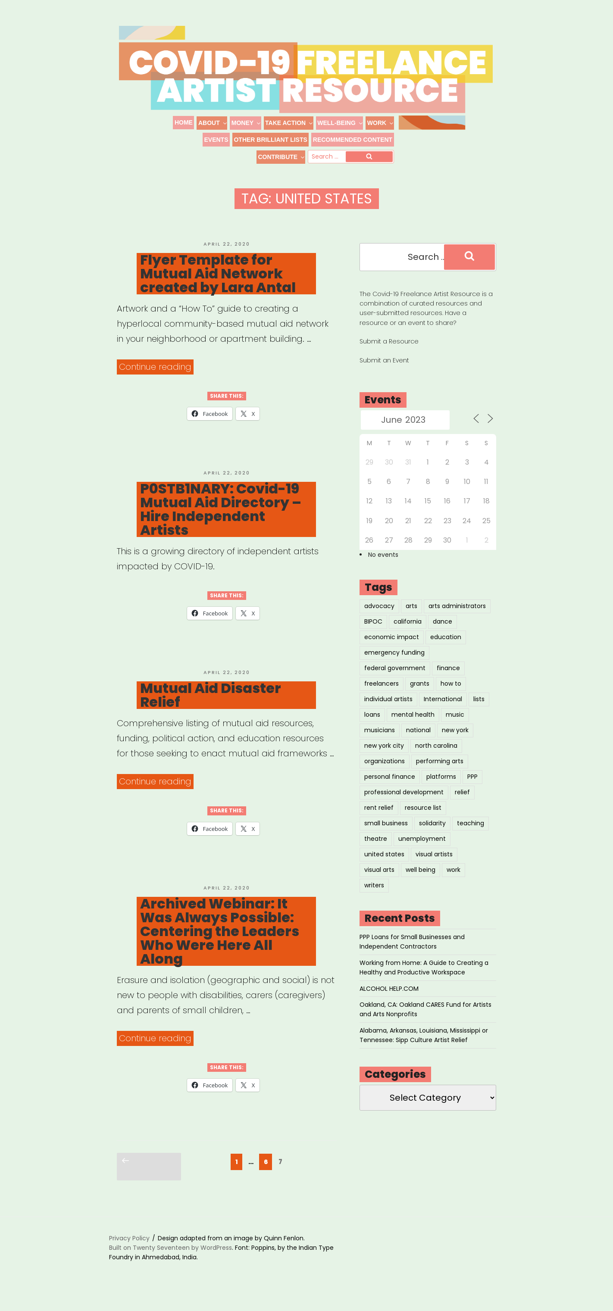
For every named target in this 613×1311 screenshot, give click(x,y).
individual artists (388, 711)
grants (419, 695)
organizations (384, 773)
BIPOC (373, 633)
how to (451, 695)
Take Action (289, 122)
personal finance (389, 788)
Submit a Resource (389, 353)
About (212, 122)
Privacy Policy (129, 1250)
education (445, 649)
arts (411, 618)
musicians (379, 742)
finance (448, 680)
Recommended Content (352, 139)
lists (479, 711)
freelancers (381, 695)
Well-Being (340, 122)
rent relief (379, 819)
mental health (413, 726)
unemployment (422, 850)
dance (442, 633)
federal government (394, 680)
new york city (384, 757)
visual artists (434, 866)
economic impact (391, 649)
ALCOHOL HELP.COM (389, 1000)
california (408, 633)
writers (374, 897)
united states (384, 866)
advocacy (379, 618)
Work (380, 122)
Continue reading (156, 379)
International (443, 711)
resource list (423, 819)
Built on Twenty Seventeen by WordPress (170, 1259)
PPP (472, 788)
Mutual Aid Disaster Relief (210, 707)
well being (420, 881)
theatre (375, 850)
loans (372, 726)
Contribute (281, 156)
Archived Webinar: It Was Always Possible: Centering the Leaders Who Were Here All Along (219, 943)
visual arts (379, 881)
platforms (441, 788)
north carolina (436, 757)
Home (184, 122)
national (418, 742)
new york (455, 742)
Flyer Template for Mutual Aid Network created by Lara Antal (218, 285)
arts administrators (457, 618)
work (453, 881)
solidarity (432, 835)
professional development (404, 804)
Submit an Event (384, 372)
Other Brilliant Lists (270, 139)
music (455, 726)
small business (386, 835)
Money (246, 122)
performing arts (439, 773)
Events (216, 139)
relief (462, 804)
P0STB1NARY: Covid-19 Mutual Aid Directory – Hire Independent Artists (220, 521)
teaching (470, 835)
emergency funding (394, 664)
